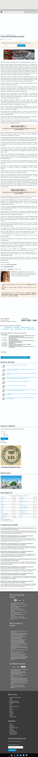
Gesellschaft (11, 725)
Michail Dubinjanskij (25, 326)
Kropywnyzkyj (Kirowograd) (24, 506)
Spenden (11, 713)
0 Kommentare (10, 39)
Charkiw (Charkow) (22, 511)
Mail (36, 320)
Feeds (10, 706)
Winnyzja (21, 503)
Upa (25, 328)
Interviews (11, 728)
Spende (29, 284)
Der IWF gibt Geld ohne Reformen (17, 615)
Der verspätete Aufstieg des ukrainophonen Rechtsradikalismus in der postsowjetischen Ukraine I (22, 340)
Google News (5, 294)
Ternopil (2, 500)
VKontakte (17, 755)
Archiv (10, 704)
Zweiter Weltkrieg (31, 328)
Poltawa (2, 508)
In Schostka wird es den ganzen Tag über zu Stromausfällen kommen (18, 380)
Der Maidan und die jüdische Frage (16, 344)
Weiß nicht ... (6, 434)
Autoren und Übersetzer (14, 705)
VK (22, 126)
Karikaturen (11, 708)
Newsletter (11, 711)
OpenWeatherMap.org (7, 518)
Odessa (2, 509)
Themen (11, 714)
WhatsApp (24, 755)
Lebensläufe (11, 729)
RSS (26, 126)
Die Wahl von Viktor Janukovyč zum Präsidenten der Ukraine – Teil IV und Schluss (22, 346)
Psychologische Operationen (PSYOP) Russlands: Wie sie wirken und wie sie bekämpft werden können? (22, 335)
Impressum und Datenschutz (15, 696)
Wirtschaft (11, 724)
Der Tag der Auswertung (14, 338)
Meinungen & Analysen (14, 726)
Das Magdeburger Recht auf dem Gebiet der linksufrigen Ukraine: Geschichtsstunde (19, 678)
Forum (3, 288)
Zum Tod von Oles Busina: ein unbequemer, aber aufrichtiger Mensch (19, 669)
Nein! (4, 432)
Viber (27, 755)
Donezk (21, 514)
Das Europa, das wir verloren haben (16, 341)
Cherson (2, 511)
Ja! (3, 430)
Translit (10, 702)
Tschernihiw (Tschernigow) (24, 505)
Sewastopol (2, 517)
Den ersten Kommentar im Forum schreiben (15, 356)
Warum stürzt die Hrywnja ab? (17, 607)
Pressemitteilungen (13, 730)
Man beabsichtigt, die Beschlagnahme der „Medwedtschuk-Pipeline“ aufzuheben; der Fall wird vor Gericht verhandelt (19, 633)
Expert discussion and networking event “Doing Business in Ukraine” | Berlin (18, 654)
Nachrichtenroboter (13, 732)
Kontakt (10, 697)
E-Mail (15, 295)
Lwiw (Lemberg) (3, 497)
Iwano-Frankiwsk (22, 497)
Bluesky (12, 126)
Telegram (21, 755)
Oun (33, 326)
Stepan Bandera (18, 328)
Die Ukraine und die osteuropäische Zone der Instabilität (20, 343)
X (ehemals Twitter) (24, 294)
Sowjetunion (6, 328)
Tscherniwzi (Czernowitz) (23, 500)
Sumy (20, 508)
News (16, 126)
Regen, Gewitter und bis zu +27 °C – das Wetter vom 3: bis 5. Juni (19, 612)
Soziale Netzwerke (13, 733)
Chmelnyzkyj (3, 503)
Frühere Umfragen (4, 441)
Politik (10, 722)
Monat (15, 599)
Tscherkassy (2, 506)
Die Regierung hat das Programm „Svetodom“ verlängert (16, 384)
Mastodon (18, 126)
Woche (19, 599)
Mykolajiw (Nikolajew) (23, 509)
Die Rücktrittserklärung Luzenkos (17, 601)
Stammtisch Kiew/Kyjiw (14, 700)
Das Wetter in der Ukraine (14, 701)
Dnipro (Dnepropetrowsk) (4, 514)
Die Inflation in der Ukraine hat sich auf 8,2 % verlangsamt (16, 364)
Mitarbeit (11, 710)
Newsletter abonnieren (24, 128)
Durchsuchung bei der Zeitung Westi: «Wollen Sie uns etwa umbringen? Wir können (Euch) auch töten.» (18, 671)
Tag (23, 599)
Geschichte (17, 326)
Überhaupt (23, 665)
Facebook (11, 755)
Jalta (20, 517)
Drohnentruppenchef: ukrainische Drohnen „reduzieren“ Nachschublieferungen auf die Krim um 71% (19, 646)
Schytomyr (2, 505)
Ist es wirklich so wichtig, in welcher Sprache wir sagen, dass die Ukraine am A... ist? (22, 337)
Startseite (2, 35)
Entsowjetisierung (9, 326)
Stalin (12, 328)
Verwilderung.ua (12, 342)
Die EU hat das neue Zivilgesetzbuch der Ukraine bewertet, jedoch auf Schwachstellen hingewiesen (19, 636)
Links (10, 709)
